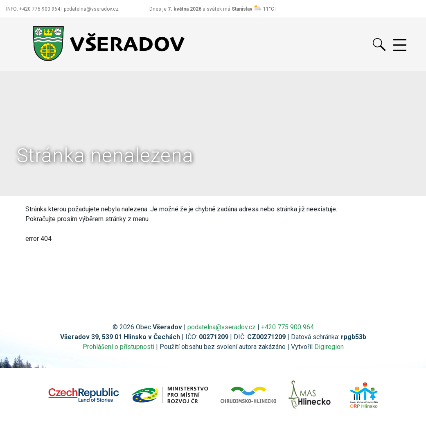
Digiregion (329, 347)
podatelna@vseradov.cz (221, 327)
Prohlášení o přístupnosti (118, 347)
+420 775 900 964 (287, 327)
